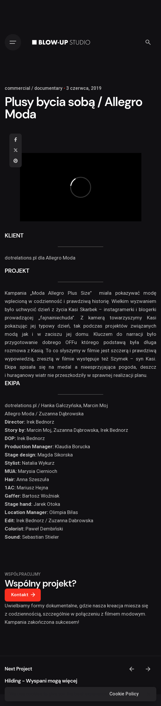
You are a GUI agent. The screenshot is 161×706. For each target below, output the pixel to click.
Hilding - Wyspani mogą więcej (41, 681)
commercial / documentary (33, 88)
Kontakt (24, 595)
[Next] (148, 669)
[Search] (148, 42)
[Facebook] (15, 140)
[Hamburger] (13, 42)
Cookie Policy (124, 694)
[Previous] (131, 669)
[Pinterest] (15, 161)
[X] (15, 150)
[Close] (149, 694)
